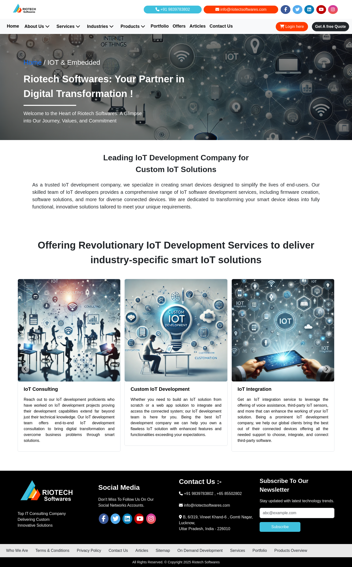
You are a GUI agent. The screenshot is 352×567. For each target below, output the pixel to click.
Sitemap (163, 550)
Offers (179, 26)
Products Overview (290, 550)
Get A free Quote (330, 26)
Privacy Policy (89, 550)
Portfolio (160, 26)
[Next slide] (326, 369)
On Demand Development (200, 550)
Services (68, 26)
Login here (292, 26)
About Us (37, 26)
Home (13, 26)
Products (133, 26)
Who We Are (17, 550)
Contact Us (221, 26)
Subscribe (280, 527)
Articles (197, 26)
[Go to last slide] (25, 369)
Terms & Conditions (52, 550)
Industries (100, 26)
